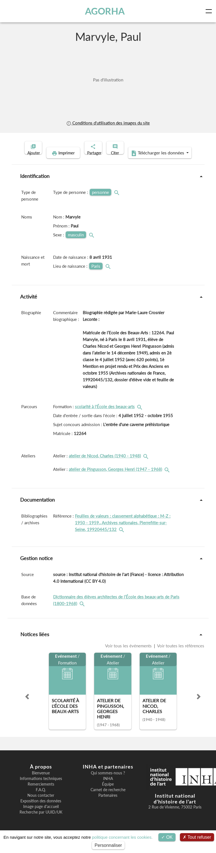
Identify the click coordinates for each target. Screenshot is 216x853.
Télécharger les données (144, 162)
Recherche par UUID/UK (41, 820)
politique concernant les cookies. (122, 837)
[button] (27, 705)
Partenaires (107, 804)
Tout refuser (197, 837)
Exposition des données (40, 809)
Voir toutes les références (180, 654)
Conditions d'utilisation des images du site (108, 122)
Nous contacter (40, 804)
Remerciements (41, 792)
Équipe (108, 792)
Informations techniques (41, 787)
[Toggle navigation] (210, 11)
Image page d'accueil (41, 815)
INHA (108, 787)
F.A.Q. (41, 798)
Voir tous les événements (129, 654)
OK (167, 837)
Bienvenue (41, 781)
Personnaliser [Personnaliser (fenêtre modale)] (108, 845)
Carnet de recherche (108, 798)
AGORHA (106, 11)
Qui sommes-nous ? (108, 781)
